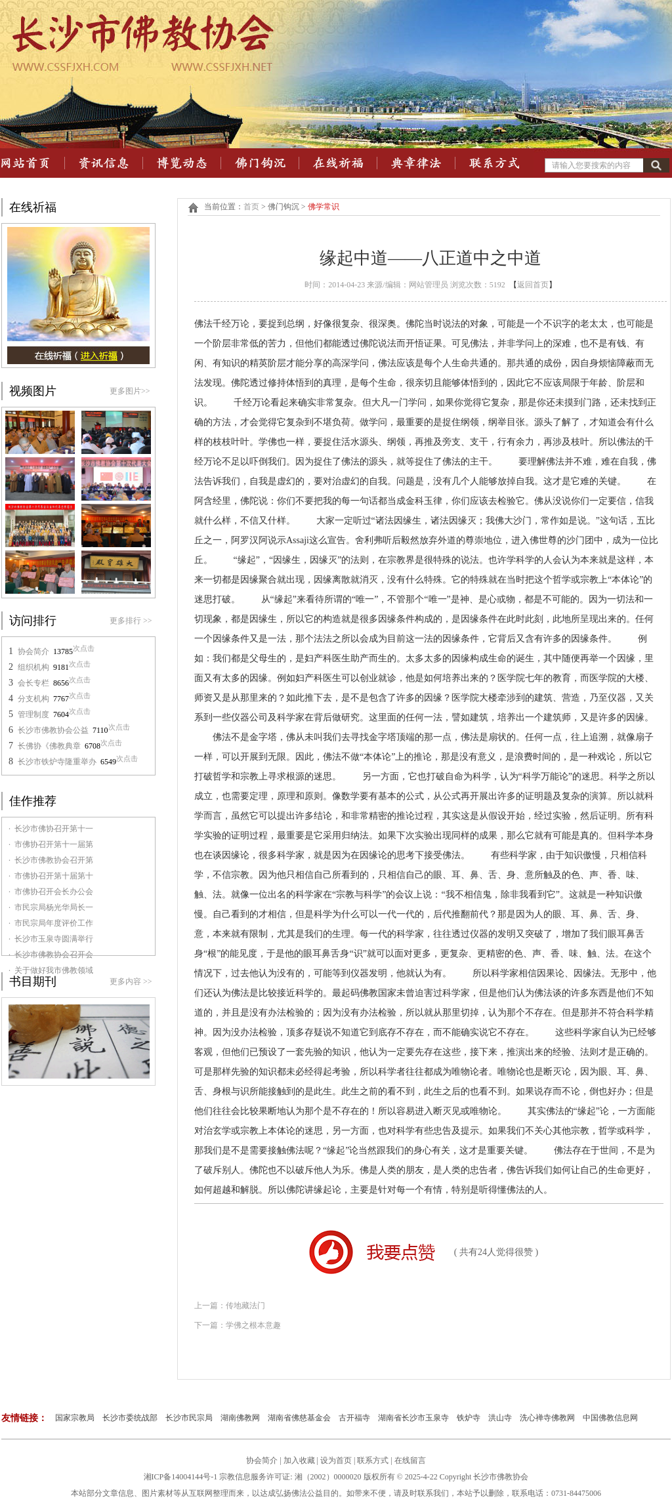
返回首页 (533, 284)
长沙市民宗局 (189, 1417)
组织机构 (33, 667)
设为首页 (336, 1460)
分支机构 (33, 698)
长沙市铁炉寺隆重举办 (57, 761)
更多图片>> (130, 391)
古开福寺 (354, 1417)
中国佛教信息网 (610, 1417)
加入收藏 (299, 1460)
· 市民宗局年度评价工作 (51, 923)
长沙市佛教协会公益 (53, 730)
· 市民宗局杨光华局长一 (51, 907)
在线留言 (410, 1460)
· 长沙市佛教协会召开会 (51, 954)
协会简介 (33, 651)
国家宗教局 (74, 1417)
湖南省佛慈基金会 (299, 1417)
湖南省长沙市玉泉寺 (413, 1417)
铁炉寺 (468, 1417)
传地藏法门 (245, 1305)
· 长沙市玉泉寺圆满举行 (51, 938)
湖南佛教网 (240, 1417)
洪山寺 (500, 1417)
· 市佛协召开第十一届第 (51, 844)
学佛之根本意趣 (253, 1325)
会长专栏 (33, 683)
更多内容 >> (131, 981)
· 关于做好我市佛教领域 (51, 970)
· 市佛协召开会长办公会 (51, 891)
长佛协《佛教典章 (49, 746)
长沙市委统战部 (130, 1417)
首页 (251, 206)
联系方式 (373, 1460)
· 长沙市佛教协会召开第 (51, 860)
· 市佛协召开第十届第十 (51, 875)
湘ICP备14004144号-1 (181, 1476)
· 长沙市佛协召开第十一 (51, 828)
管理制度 (33, 714)
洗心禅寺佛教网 (547, 1417)
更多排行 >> (131, 620)
